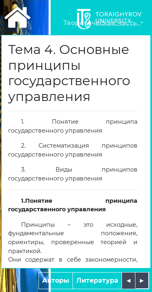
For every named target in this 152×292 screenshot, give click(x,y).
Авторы (55, 280)
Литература (97, 280)
